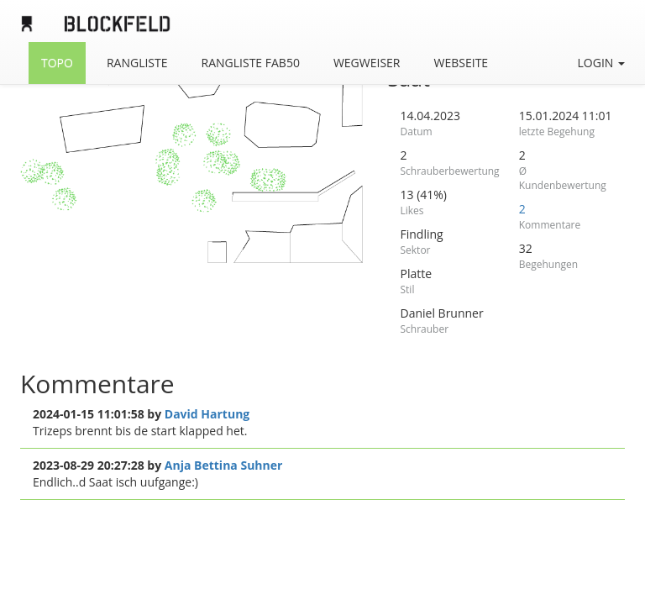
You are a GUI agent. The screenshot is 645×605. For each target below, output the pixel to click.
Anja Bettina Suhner (224, 465)
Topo (57, 63)
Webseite (461, 63)
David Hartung (207, 414)
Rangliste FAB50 (251, 63)
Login (601, 63)
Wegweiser (367, 63)
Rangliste (137, 63)
